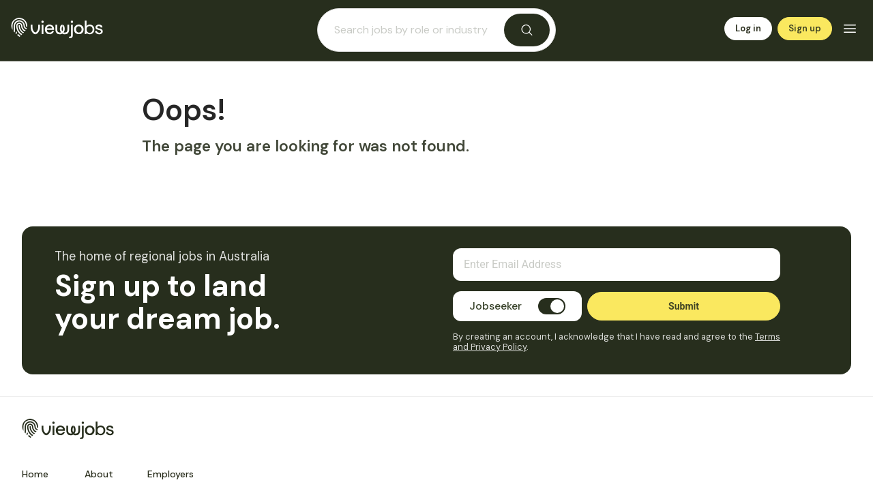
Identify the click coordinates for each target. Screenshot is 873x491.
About (99, 474)
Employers (170, 474)
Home (35, 474)
